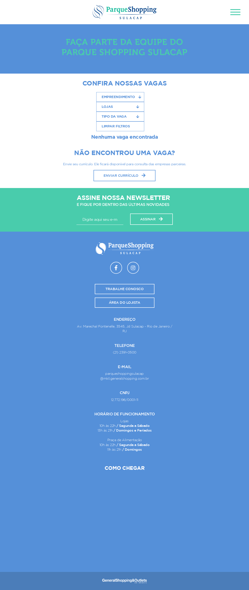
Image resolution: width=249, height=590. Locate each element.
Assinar (151, 219)
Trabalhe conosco (124, 289)
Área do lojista (124, 302)
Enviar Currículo (124, 175)
